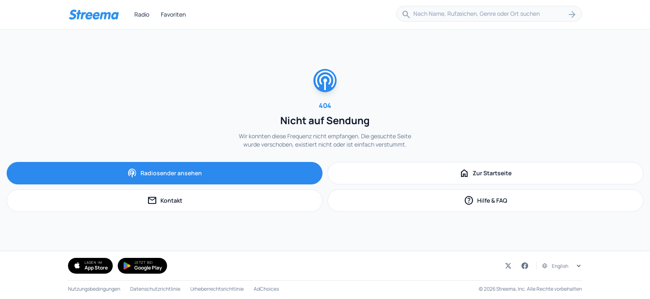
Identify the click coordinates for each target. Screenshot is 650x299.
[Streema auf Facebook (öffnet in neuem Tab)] (524, 265)
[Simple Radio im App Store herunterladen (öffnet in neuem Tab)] (90, 266)
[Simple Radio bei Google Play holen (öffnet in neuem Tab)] (142, 266)
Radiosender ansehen (164, 173)
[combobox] (489, 14)
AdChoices (266, 289)
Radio (141, 14)
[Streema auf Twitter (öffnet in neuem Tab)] (508, 265)
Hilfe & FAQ (504, 201)
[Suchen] (572, 14)
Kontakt (185, 201)
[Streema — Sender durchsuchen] (93, 14)
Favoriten (173, 14)
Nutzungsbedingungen (94, 289)
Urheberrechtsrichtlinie (217, 289)
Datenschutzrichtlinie (155, 289)
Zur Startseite (485, 173)
